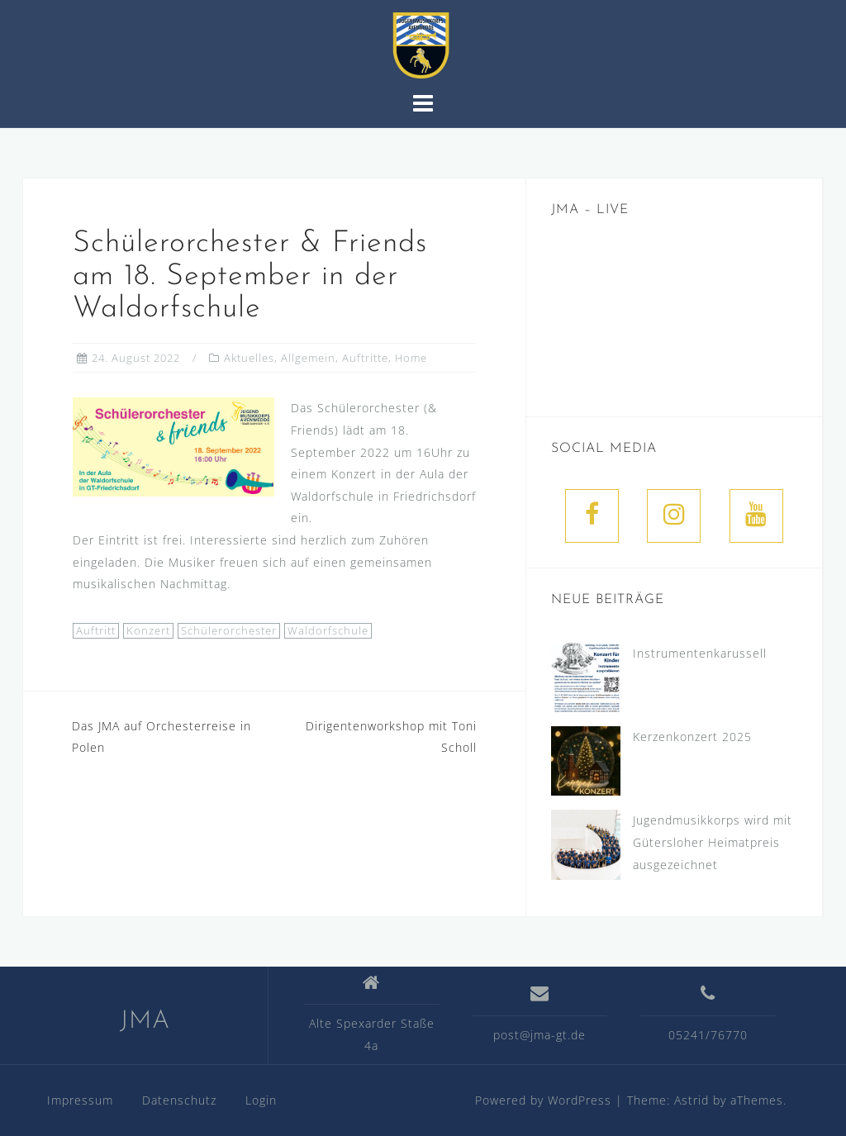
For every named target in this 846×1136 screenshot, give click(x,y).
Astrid (691, 1100)
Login (261, 1100)
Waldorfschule (328, 630)
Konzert (148, 630)
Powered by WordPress (543, 1100)
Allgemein (308, 357)
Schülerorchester (229, 630)
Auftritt (96, 630)
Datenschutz (179, 1100)
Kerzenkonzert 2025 (692, 736)
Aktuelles (249, 357)
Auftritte (365, 357)
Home (411, 357)
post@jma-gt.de (539, 1035)
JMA (145, 1021)
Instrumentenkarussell (700, 653)
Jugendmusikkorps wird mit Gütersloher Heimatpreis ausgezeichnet (712, 842)
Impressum (80, 1100)
